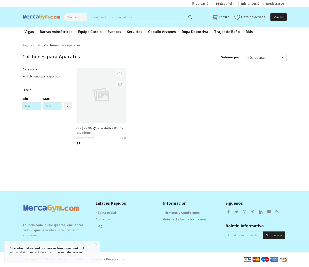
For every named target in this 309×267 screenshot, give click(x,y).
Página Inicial (31, 45)
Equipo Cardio (90, 31)
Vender (278, 17)
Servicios (134, 31)
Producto (73, 17)
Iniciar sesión (251, 3)
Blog (98, 226)
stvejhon (83, 133)
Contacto (102, 219)
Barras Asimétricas (56, 31)
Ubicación (200, 3)
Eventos (114, 31)
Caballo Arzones (162, 31)
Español (226, 3)
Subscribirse (274, 235)
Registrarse (275, 3)
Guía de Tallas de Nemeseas (185, 219)
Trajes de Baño (227, 31)
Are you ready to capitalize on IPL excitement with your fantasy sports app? (101, 128)
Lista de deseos (249, 17)
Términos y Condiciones (181, 213)
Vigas (29, 31)
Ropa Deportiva (195, 31)
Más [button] (249, 31)
